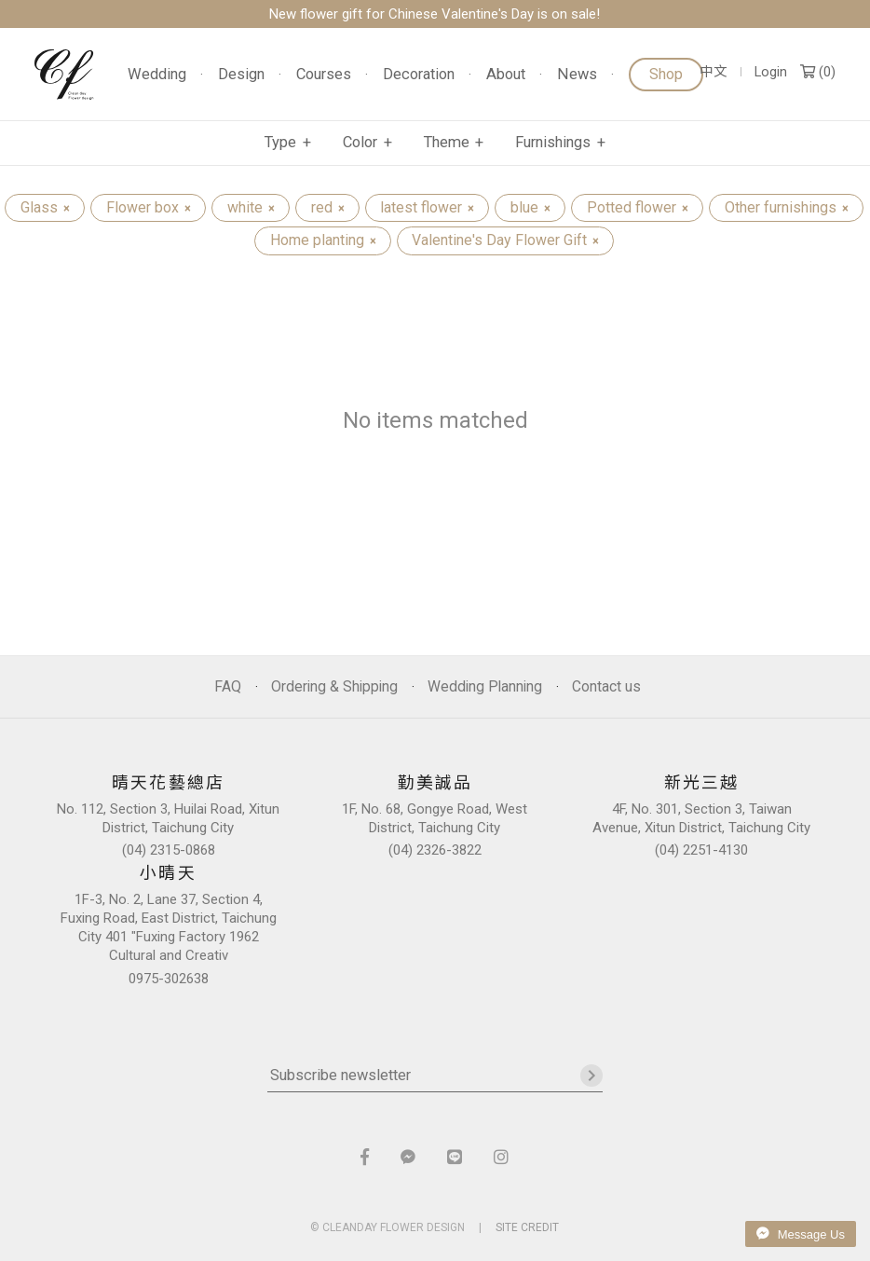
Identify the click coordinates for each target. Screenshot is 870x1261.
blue (530, 207)
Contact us (606, 686)
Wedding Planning (485, 686)
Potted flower (637, 207)
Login (770, 72)
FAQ (227, 686)
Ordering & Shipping (334, 686)
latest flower (426, 207)
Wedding (157, 75)
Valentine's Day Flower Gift (505, 240)
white (250, 207)
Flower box (148, 207)
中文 (713, 72)
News (577, 75)
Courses (323, 75)
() (818, 72)
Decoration (419, 75)
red (327, 207)
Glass (44, 207)
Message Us (800, 1234)
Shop (666, 74)
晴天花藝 (64, 74)
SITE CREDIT (527, 1227)
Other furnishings (786, 207)
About (505, 75)
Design (241, 75)
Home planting (322, 240)
